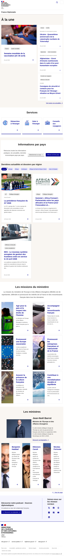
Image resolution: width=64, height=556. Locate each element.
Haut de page (58, 492)
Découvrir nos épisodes (11, 512)
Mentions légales (32, 548)
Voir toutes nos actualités (53, 103)
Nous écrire (54, 548)
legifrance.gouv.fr (30, 541)
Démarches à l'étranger (15, 122)
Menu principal (61, 2)
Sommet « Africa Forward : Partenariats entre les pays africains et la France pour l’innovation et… (47, 201)
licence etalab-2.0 (56, 553)
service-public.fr (16, 541)
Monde (4, 169)
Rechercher (57, 2)
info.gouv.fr (4, 541)
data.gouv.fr (41, 541)
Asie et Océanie (53, 169)
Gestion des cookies (6, 550)
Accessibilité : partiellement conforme (17, 548)
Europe (10, 169)
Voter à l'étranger (36, 122)
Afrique (17, 169)
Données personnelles (44, 548)
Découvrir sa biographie (40, 440)
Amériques (24, 169)
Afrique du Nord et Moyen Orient (38, 169)
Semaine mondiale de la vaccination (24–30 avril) (14, 54)
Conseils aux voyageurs (57, 123)
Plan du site (4, 548)
